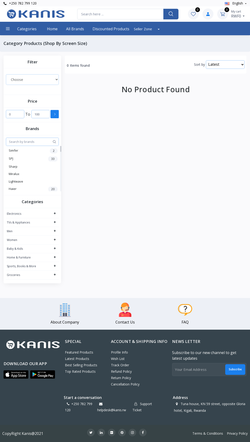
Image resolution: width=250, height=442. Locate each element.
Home (52, 28)
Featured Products (79, 352)
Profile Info (119, 352)
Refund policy (121, 371)
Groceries (13, 275)
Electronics (14, 214)
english (234, 3)
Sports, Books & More (21, 266)
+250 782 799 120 (20, 3)
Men (10, 231)
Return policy (121, 378)
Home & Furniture (19, 257)
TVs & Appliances (18, 222)
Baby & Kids (15, 249)
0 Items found (78, 65)
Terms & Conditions (207, 433)
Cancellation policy (125, 384)
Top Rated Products (80, 371)
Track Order (120, 365)
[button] (16, 374)
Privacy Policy (237, 433)
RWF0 (238, 14)
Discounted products (111, 28)
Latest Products (77, 358)
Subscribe (235, 369)
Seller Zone (143, 28)
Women (12, 240)
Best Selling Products (81, 365)
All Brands (75, 28)
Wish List (118, 358)
